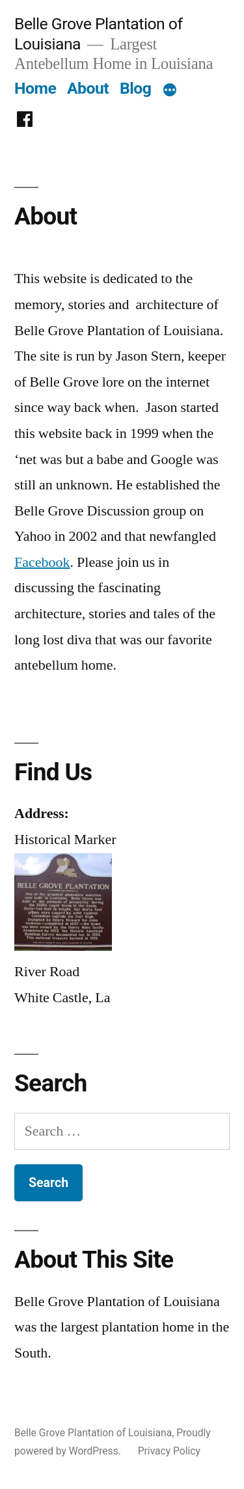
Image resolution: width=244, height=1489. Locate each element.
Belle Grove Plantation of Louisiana (93, 1433)
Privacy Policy (169, 1451)
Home (35, 88)
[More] (170, 91)
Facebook (42, 562)
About (88, 88)
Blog (135, 88)
